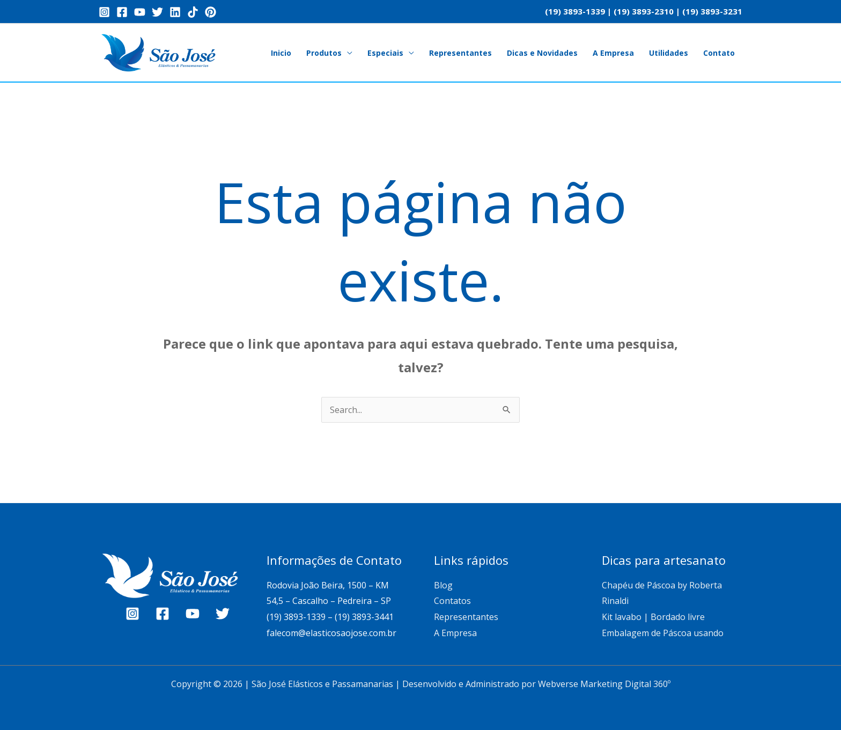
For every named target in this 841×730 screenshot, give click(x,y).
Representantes (460, 53)
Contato (719, 53)
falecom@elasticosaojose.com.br (331, 633)
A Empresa (613, 53)
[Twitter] (157, 12)
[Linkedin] (175, 12)
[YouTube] (139, 12)
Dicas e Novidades (542, 53)
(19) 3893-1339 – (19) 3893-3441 (330, 617)
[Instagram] (104, 12)
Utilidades (668, 53)
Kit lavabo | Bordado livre (653, 617)
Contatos (452, 601)
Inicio (281, 53)
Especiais (385, 53)
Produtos (324, 53)
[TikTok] (192, 12)
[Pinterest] (210, 12)
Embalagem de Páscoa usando (664, 633)
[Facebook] (122, 12)
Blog (443, 585)
